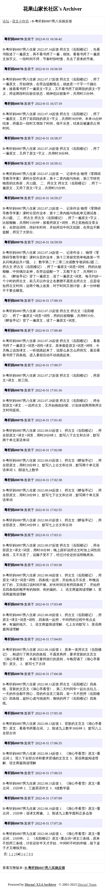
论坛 (6, 21)
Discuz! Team (87, 885)
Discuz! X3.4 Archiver (40, 885)
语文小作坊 (20, 21)
